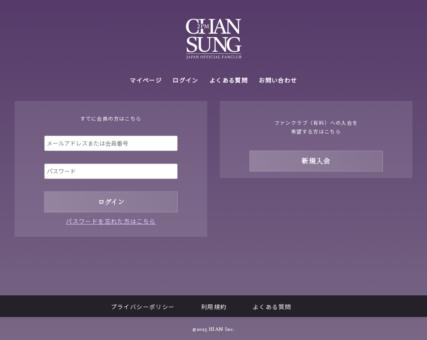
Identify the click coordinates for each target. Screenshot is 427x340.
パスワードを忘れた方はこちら (111, 221)
